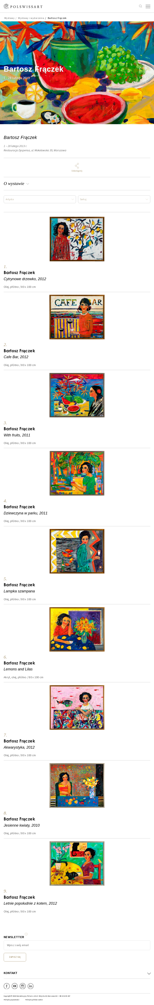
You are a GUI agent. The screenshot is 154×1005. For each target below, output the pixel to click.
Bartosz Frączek (57, 18)
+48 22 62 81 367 (64, 996)
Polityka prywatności (11, 1000)
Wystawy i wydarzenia (31, 18)
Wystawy (9, 18)
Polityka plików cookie (34, 1000)
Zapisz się (15, 957)
